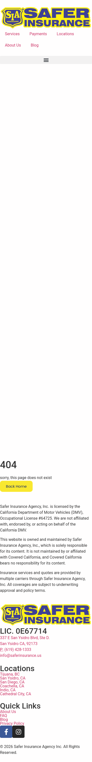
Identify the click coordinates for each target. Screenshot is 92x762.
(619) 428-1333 (15, 656)
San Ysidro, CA (13, 684)
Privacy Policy (12, 730)
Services (12, 34)
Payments (38, 34)
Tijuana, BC (10, 680)
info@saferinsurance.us (20, 662)
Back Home (16, 492)
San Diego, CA (12, 688)
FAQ (3, 722)
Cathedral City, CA (15, 700)
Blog (35, 45)
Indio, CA (7, 696)
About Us (13, 45)
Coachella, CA (12, 692)
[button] (46, 60)
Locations (65, 34)
